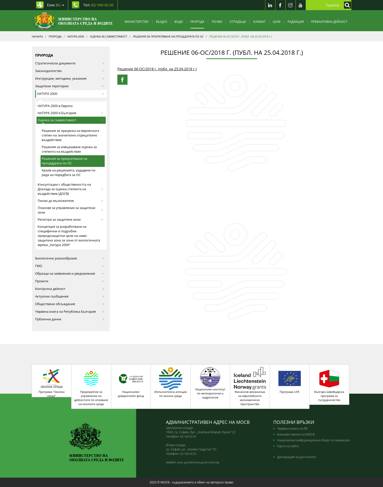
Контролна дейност (69, 289)
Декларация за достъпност (296, 457)
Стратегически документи (69, 63)
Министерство (137, 22)
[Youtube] (301, 5)
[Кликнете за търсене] (346, 5)
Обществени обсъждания (69, 304)
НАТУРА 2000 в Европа (55, 106)
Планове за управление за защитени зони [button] (70, 210)
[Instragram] (290, 5)
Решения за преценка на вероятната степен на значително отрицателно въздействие (70, 135)
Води (178, 22)
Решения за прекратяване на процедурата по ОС (64, 160)
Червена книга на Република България (69, 311)
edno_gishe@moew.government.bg (198, 462)
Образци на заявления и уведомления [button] (69, 273)
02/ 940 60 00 (188, 436)
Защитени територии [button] (69, 86)
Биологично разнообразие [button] (69, 258)
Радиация (295, 22)
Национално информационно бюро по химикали (313, 440)
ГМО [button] (69, 266)
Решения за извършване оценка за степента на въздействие (69, 149)
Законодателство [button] (69, 71)
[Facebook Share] (122, 80)
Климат (259, 22)
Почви (217, 22)
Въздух (161, 22)
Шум (276, 22)
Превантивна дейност (329, 22)
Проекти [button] (69, 281)
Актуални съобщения (69, 296)
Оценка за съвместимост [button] (70, 120)
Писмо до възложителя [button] (70, 201)
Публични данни (69, 319)
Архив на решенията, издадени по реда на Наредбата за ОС (69, 172)
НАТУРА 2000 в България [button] (70, 113)
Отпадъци (237, 22)
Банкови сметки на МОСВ (296, 434)
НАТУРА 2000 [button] (70, 94)
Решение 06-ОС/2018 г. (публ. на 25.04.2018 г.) (157, 68)
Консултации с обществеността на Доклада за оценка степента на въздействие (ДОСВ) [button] (70, 189)
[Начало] (73, 20)
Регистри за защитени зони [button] (70, 219)
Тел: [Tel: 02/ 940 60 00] (98, 5)
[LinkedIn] (270, 5)
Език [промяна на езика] (55, 5)
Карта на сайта (288, 446)
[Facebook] (280, 5)
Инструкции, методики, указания (69, 78)
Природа (197, 22)
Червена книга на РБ (292, 428)
